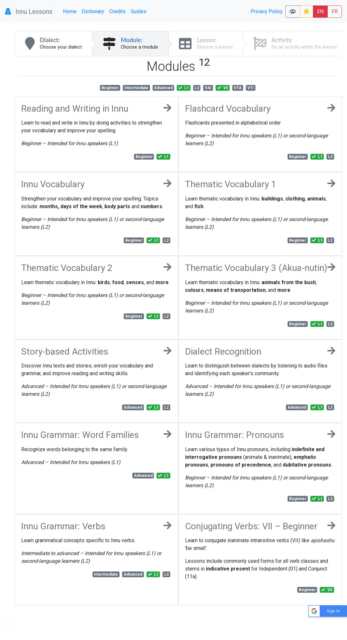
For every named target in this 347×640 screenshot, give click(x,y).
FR (335, 11)
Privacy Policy (267, 11)
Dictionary (93, 11)
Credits (117, 11)
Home (69, 11)
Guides (139, 11)
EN (320, 11)
